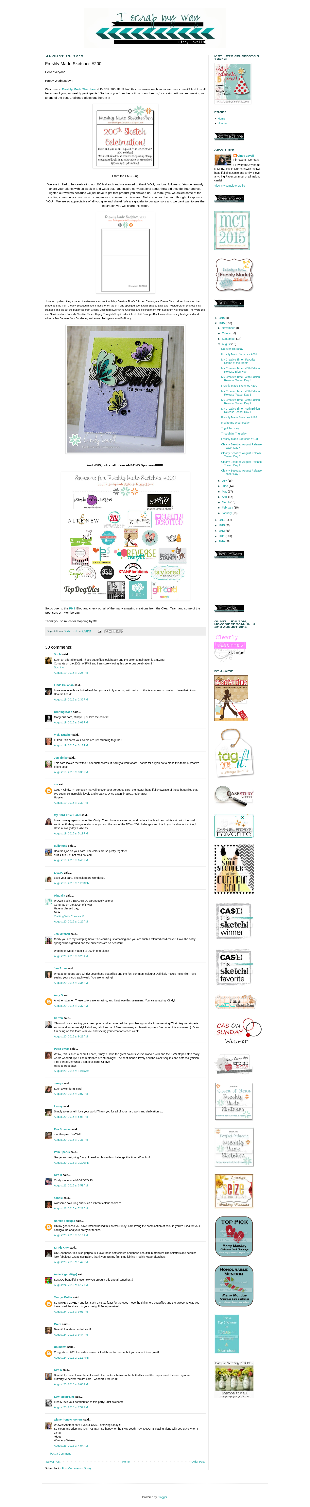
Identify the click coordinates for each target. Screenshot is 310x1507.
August (226, 344)
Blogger (162, 1497)
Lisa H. (58, 872)
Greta (57, 1324)
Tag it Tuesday (230, 428)
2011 (222, 536)
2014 (222, 519)
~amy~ (58, 1083)
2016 (222, 317)
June (225, 486)
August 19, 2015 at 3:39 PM (71, 802)
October (227, 333)
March (226, 502)
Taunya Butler (63, 1297)
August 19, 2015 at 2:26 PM (71, 672)
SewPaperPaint (64, 1396)
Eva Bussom (62, 1129)
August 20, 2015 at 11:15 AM (71, 1070)
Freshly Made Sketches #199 (239, 417)
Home (125, 1461)
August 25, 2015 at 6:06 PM (71, 1384)
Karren (58, 1018)
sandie (58, 1198)
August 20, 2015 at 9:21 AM (71, 1036)
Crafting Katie (63, 712)
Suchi (57, 654)
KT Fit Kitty (61, 1247)
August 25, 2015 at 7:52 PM (71, 1407)
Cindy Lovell (245, 155)
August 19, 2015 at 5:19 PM (71, 833)
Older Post (198, 1461)
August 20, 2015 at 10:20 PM (71, 1162)
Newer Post (53, 1461)
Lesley (58, 1106)
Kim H (58, 1175)
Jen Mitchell (62, 934)
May (225, 491)
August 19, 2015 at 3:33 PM (71, 772)
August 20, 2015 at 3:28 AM (71, 956)
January (227, 513)
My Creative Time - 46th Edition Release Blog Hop (240, 370)
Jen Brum (60, 968)
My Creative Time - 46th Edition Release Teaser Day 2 (240, 401)
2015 (222, 323)
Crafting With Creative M (69, 916)
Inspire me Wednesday (235, 422)
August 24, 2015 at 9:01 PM (71, 1311)
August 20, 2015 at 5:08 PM (71, 1116)
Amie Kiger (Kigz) (66, 1274)
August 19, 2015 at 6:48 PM (71, 860)
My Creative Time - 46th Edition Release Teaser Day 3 (240, 393)
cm (56, 784)
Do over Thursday (232, 348)
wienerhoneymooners (68, 1419)
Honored (223, 123)
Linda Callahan (64, 685)
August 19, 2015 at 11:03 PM (71, 883)
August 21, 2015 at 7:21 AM (71, 1208)
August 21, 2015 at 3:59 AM (71, 1185)
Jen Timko (61, 757)
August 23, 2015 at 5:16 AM (71, 1235)
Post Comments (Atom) (76, 1468)
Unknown (60, 1347)
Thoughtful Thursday (234, 433)
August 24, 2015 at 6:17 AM (71, 1285)
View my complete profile (229, 185)
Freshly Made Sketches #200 (239, 385)
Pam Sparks (62, 1152)
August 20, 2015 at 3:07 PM (71, 1093)
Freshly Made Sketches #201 (239, 354)
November (228, 327)
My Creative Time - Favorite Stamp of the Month (238, 361)
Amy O (58, 995)
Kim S (58, 1369)
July (225, 480)
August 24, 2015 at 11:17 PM (71, 1357)
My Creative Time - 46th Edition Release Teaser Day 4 (240, 378)
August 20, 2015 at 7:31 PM (71, 1139)
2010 (222, 541)
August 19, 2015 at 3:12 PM (71, 745)
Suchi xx (59, 667)
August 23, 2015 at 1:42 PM (71, 1262)
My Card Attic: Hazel (67, 815)
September (229, 338)
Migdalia (59, 895)
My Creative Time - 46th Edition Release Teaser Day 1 (240, 410)
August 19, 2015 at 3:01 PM (71, 722)
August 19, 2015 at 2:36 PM (71, 699)
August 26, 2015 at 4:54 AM (71, 1445)
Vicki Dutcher (63, 734)
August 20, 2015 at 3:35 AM (71, 982)
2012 (222, 530)
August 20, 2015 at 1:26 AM (71, 921)
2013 (222, 525)
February (228, 507)
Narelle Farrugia (64, 1220)
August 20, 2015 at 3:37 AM (71, 1005)
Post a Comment (60, 1453)
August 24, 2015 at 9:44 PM (71, 1334)
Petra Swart (61, 1048)
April (225, 496)
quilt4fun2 (60, 845)
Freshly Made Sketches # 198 (239, 438)
